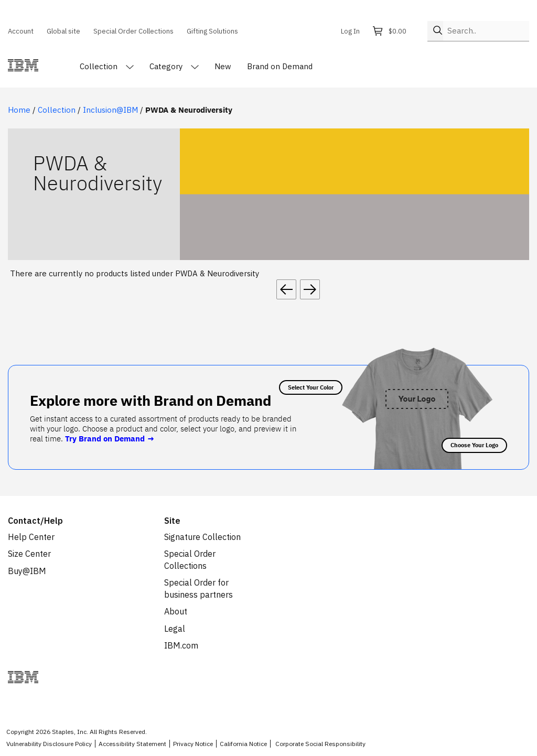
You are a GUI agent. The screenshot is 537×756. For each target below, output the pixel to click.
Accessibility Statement (132, 744)
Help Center (31, 537)
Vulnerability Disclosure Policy (49, 744)
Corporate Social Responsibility (320, 744)
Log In (350, 31)
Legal (174, 628)
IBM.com (181, 645)
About (175, 611)
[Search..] (486, 31)
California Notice (243, 744)
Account (21, 31)
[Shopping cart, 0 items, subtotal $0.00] (392, 31)
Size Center (29, 553)
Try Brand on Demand (110, 439)
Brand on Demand (280, 66)
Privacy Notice (193, 744)
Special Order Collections (133, 31)
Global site (63, 31)
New (222, 66)
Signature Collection (202, 537)
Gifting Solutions (212, 31)
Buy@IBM (27, 571)
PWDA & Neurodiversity (188, 110)
